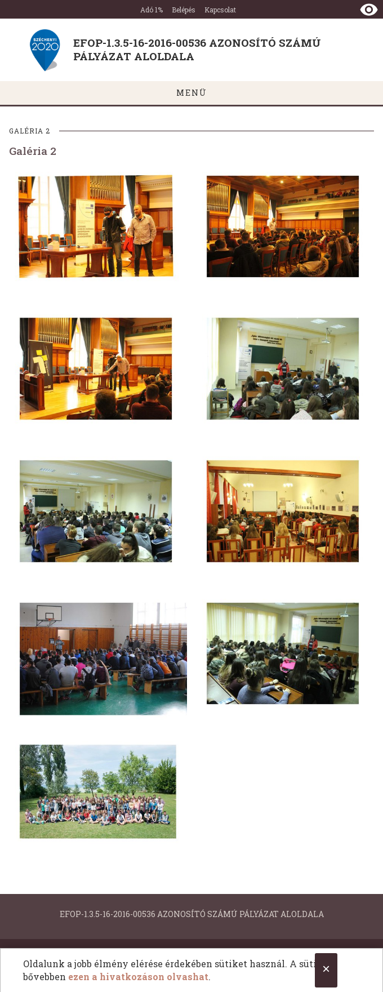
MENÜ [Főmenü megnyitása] (191, 92)
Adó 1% (151, 9)
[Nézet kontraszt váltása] (368, 9)
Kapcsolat (220, 9)
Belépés (183, 9)
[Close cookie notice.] (326, 970)
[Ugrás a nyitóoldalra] (191, 50)
